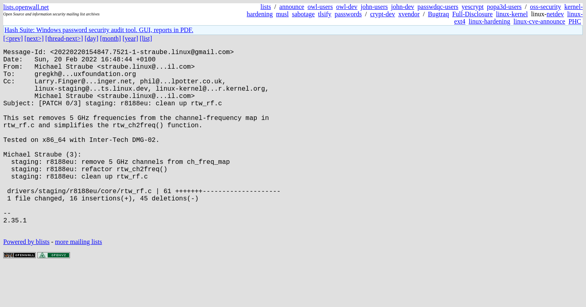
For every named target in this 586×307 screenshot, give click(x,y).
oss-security (545, 6)
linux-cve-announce (539, 21)
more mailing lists (78, 282)
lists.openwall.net (26, 7)
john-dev (402, 6)
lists (265, 6)
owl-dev (346, 6)
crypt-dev (382, 14)
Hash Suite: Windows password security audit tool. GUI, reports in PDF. (98, 29)
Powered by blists (26, 282)
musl (282, 14)
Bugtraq (438, 14)
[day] (91, 38)
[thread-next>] (64, 38)
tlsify (324, 14)
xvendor (409, 14)
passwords (348, 14)
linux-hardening (489, 21)
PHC (575, 21)
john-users (374, 6)
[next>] (34, 38)
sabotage (303, 14)
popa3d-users (504, 6)
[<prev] (13, 38)
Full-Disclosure (472, 14)
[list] (146, 38)
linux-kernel (512, 14)
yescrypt (472, 6)
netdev (555, 14)
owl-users (320, 6)
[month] (110, 38)
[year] (130, 38)
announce (291, 6)
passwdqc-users (438, 6)
